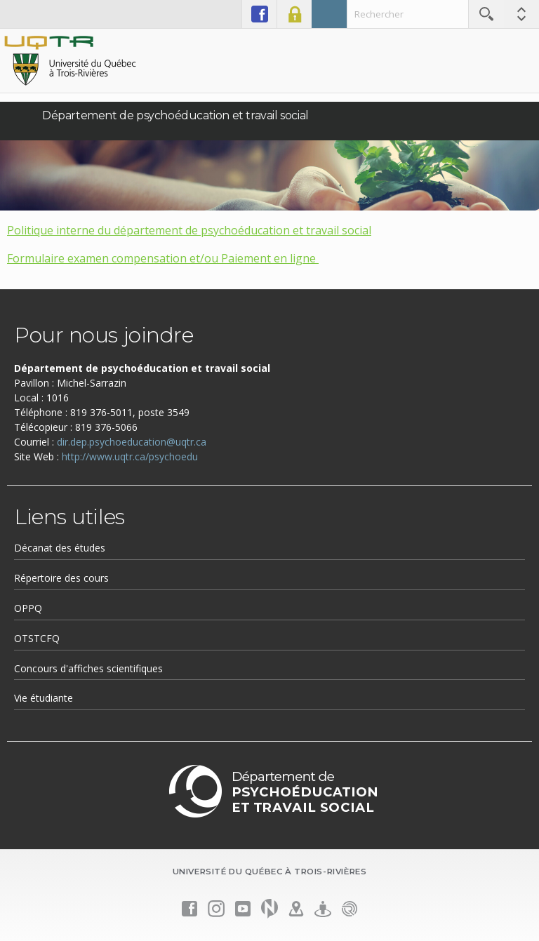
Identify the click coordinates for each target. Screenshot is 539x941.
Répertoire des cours (61, 578)
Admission (329, 14)
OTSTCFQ (37, 638)
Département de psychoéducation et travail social (175, 115)
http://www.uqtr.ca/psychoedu (130, 456)
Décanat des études (59, 547)
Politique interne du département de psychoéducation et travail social (189, 230)
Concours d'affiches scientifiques (88, 668)
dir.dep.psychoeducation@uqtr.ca (131, 441)
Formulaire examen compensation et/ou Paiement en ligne (163, 258)
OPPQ (28, 608)
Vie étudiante (43, 698)
